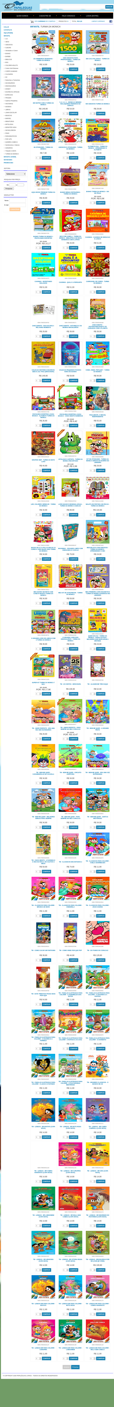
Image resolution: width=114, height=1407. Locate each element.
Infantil (7, 36)
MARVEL (8, 118)
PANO (7, 133)
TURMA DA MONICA (12, 154)
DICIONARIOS (10, 83)
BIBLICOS (8, 59)
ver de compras (44, 21)
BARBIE (8, 56)
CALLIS (6, 27)
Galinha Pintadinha (11, 101)
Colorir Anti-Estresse (11, 68)
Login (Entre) (92, 16)
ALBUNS (8, 48)
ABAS (7, 42)
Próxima (75, 1367)
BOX (6, 62)
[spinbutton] (37, 69)
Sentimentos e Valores (12, 145)
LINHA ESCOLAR (11, 112)
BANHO (7, 53)
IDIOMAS (8, 107)
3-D (6, 39)
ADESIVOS (9, 45)
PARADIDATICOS (11, 136)
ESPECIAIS (9, 95)
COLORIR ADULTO (11, 65)
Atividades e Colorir (11, 50)
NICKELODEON (10, 130)
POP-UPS (8, 139)
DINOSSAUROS (10, 86)
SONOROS (9, 148)
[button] (40, 68)
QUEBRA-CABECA (11, 142)
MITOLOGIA (9, 124)
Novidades (8, 160)
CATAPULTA (8, 30)
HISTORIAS (9, 104)
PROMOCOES (8, 163)
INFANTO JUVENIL (10, 157)
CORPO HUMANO (11, 71)
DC (6, 77)
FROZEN (8, 98)
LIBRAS (7, 109)
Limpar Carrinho (98, 21)
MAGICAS (8, 115)
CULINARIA (9, 74)
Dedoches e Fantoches (12, 80)
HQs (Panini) (8, 33)
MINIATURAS (9, 121)
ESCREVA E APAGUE (12, 92)
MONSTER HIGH (10, 127)
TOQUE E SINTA (10, 151)
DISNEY (8, 89)
